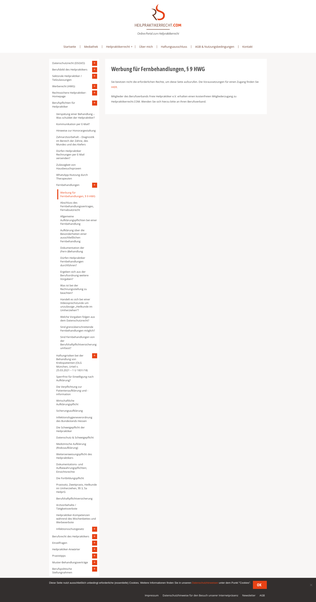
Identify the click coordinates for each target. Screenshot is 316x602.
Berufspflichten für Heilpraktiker (63, 104)
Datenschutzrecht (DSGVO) (68, 63)
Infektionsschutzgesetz (70, 529)
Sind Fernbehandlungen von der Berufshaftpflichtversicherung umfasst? (78, 342)
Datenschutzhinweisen (205, 582)
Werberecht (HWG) (63, 86)
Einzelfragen (59, 543)
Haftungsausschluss (174, 47)
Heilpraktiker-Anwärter (66, 549)
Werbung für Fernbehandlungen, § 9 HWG (77, 194)
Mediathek (91, 47)
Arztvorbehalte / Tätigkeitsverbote (66, 506)
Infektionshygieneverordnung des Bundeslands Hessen (74, 419)
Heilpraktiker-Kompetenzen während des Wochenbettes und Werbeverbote (76, 518)
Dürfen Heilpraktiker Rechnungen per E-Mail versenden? (70, 154)
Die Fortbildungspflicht (70, 478)
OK (259, 584)
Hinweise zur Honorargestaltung (76, 130)
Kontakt (247, 47)
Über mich (146, 47)
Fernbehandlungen (67, 185)
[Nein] (311, 585)
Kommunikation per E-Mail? (73, 124)
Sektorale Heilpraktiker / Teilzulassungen (67, 77)
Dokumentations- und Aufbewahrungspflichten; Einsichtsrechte (71, 467)
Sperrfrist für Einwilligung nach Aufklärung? (75, 378)
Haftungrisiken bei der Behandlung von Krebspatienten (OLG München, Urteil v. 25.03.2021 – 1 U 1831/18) (72, 363)
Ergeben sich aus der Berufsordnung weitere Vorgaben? (74, 275)
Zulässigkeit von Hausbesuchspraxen (68, 166)
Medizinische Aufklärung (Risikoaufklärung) (71, 445)
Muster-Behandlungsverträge (70, 562)
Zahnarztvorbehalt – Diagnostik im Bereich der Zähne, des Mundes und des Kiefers (75, 140)
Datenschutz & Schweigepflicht (75, 437)
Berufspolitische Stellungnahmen (62, 570)
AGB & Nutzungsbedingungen (214, 47)
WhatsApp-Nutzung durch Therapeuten (72, 176)
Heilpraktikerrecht (118, 47)
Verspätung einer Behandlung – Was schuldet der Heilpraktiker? (75, 115)
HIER (114, 87)
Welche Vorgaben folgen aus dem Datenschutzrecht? (77, 318)
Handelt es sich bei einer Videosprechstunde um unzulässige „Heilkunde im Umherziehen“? (76, 304)
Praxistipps (59, 555)
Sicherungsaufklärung (69, 410)
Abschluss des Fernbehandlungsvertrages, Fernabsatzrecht (77, 206)
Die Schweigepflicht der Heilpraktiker (70, 429)
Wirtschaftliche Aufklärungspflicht (67, 402)
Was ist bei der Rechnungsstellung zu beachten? (73, 289)
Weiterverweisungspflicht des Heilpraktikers (74, 456)
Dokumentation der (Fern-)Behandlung (72, 249)
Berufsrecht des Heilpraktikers (70, 536)
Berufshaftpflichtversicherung (74, 498)
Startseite (69, 47)
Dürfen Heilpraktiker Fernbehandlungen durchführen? (72, 261)
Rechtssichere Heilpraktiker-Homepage (69, 94)
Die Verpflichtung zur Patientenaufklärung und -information (72, 390)
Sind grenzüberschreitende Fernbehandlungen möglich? (77, 328)
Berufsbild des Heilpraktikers (69, 69)
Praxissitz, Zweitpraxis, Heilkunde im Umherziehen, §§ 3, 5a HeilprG (76, 488)
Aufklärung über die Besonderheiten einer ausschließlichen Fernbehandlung (73, 235)
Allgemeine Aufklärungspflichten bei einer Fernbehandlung (78, 219)
